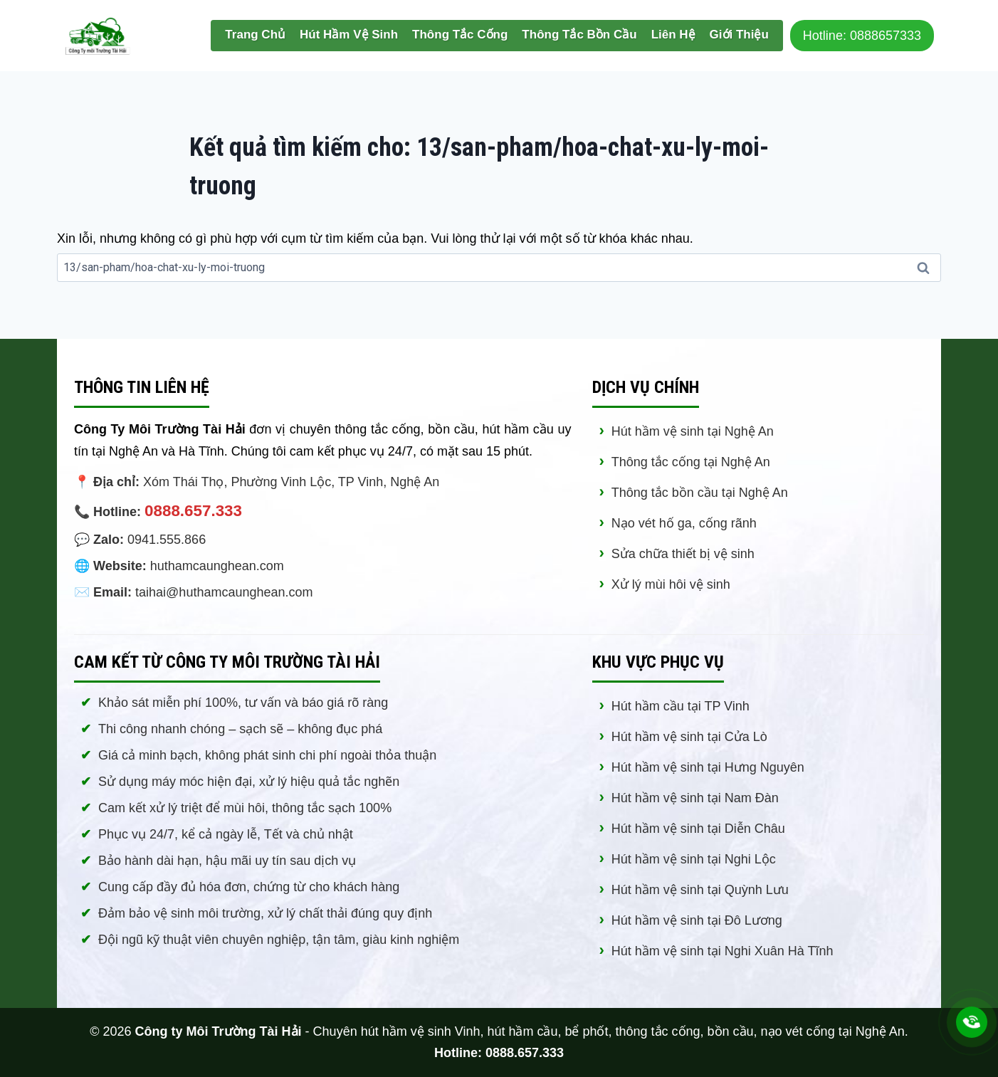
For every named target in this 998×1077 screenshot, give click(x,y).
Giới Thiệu (739, 34)
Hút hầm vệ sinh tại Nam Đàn (695, 798)
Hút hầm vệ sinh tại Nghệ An (692, 431)
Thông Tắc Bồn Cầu (579, 34)
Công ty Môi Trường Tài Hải (218, 1031)
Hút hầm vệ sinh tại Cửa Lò (689, 737)
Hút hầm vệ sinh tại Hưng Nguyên (707, 767)
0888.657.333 (193, 511)
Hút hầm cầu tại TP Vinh (680, 706)
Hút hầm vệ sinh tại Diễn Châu (698, 828)
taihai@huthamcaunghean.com (223, 592)
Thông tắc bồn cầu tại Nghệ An (699, 492)
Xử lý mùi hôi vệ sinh (670, 584)
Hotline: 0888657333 (862, 35)
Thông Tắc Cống (460, 34)
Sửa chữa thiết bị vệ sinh (683, 554)
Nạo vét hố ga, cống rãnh (684, 523)
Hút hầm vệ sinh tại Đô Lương (696, 920)
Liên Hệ (673, 34)
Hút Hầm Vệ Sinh (349, 34)
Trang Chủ (255, 34)
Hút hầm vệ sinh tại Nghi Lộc (693, 859)
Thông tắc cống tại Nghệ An (690, 462)
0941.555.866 (166, 539)
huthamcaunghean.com (217, 566)
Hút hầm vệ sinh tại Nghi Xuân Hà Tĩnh (722, 951)
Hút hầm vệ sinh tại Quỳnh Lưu (700, 890)
